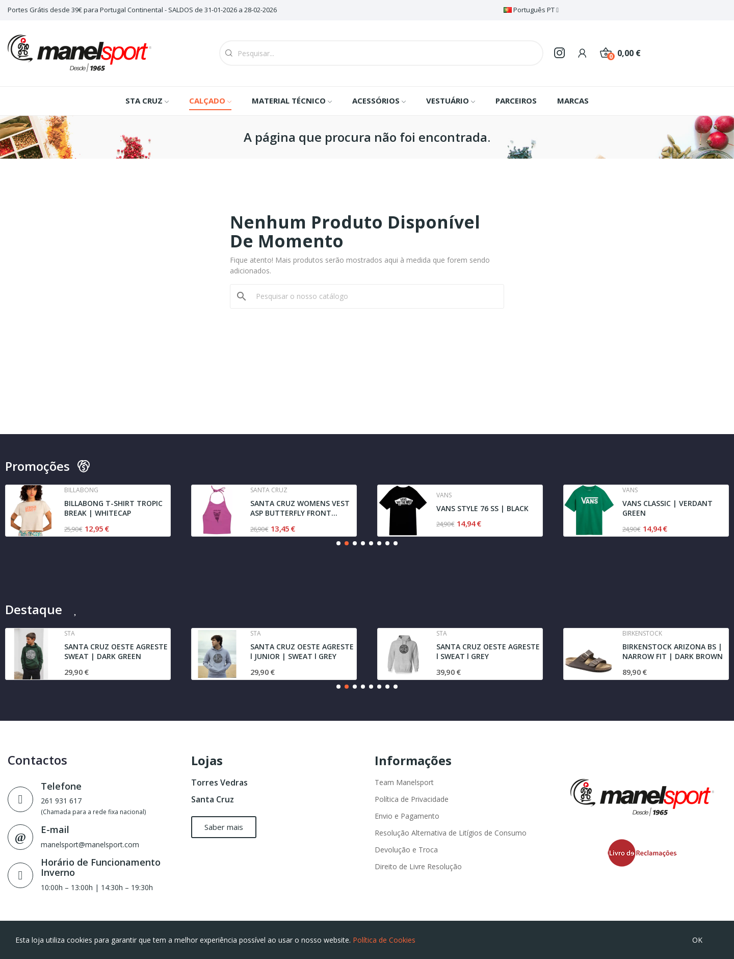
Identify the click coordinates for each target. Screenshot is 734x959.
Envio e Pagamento (407, 816)
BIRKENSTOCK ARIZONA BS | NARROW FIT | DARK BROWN (672, 652)
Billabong (81, 490)
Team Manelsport (404, 782)
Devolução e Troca (406, 849)
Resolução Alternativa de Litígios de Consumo (451, 833)
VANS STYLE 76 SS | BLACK (482, 508)
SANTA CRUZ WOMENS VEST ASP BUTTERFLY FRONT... (300, 508)
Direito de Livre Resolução (418, 866)
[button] (338, 543)
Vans (444, 495)
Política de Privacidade (412, 799)
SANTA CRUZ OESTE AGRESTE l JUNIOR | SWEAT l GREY (302, 652)
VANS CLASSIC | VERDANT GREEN (667, 508)
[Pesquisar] (373, 296)
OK (697, 940)
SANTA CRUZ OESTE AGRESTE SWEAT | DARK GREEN (116, 652)
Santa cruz (268, 490)
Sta (69, 633)
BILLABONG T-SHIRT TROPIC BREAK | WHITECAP (113, 508)
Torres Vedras (219, 782)
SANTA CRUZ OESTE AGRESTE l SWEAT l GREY (488, 652)
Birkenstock (642, 633)
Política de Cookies (384, 940)
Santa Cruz (212, 799)
